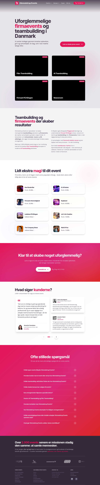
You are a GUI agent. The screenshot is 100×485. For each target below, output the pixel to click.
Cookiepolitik (73, 475)
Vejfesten (17, 478)
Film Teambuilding (32, 146)
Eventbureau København (39, 481)
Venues (56, 3)
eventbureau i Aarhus (64, 145)
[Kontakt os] (79, 3)
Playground (70, 131)
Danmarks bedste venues (71, 140)
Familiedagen (18, 481)
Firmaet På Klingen (66, 133)
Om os (68, 3)
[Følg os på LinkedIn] (72, 479)
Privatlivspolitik (36, 478)
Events (49, 3)
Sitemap (72, 474)
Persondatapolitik (74, 472)
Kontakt (35, 477)
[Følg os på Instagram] (76, 479)
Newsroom (17, 480)
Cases (63, 3)
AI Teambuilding (25, 148)
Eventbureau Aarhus (38, 480)
